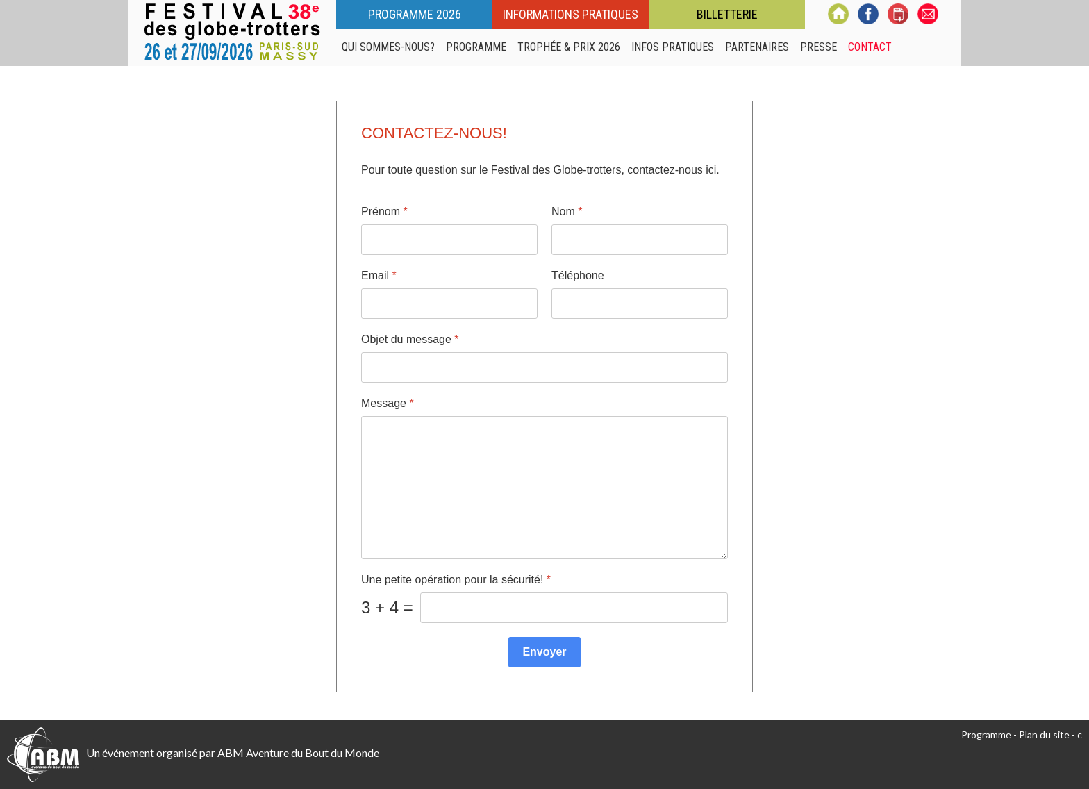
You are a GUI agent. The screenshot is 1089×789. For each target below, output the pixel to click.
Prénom (384, 211)
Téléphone (577, 275)
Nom (566, 211)
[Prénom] (449, 239)
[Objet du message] (544, 367)
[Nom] (639, 239)
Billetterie (727, 14)
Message (387, 403)
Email (379, 275)
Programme (986, 734)
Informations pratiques (570, 14)
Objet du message (410, 339)
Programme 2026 (414, 14)
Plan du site (1044, 734)
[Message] (544, 487)
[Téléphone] (639, 303)
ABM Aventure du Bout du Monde (298, 752)
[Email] (449, 303)
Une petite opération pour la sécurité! (456, 579)
